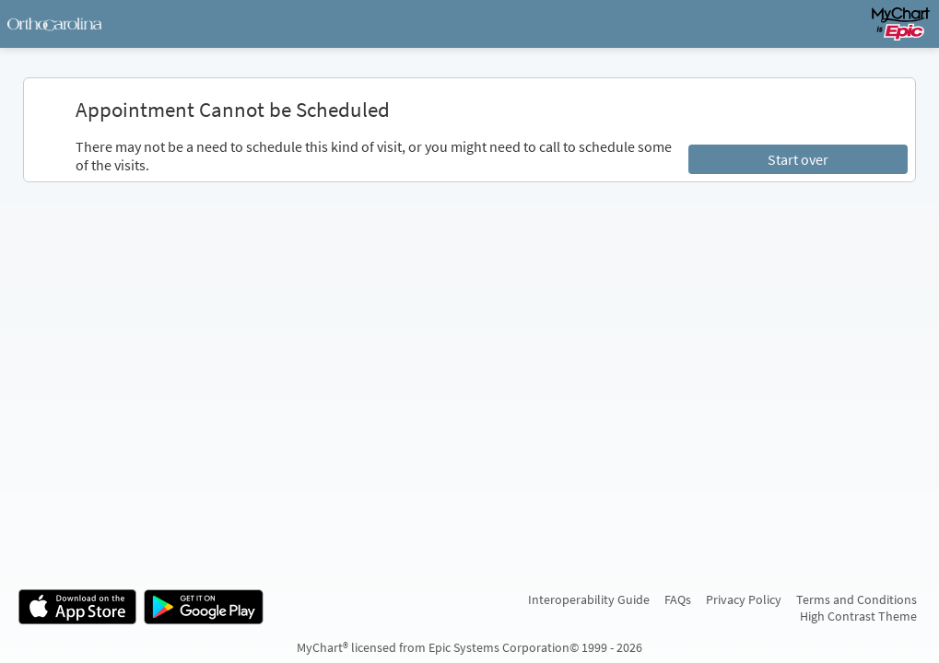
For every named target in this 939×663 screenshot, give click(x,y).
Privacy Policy (743, 599)
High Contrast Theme (858, 616)
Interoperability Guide (589, 599)
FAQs (677, 599)
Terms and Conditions (856, 599)
